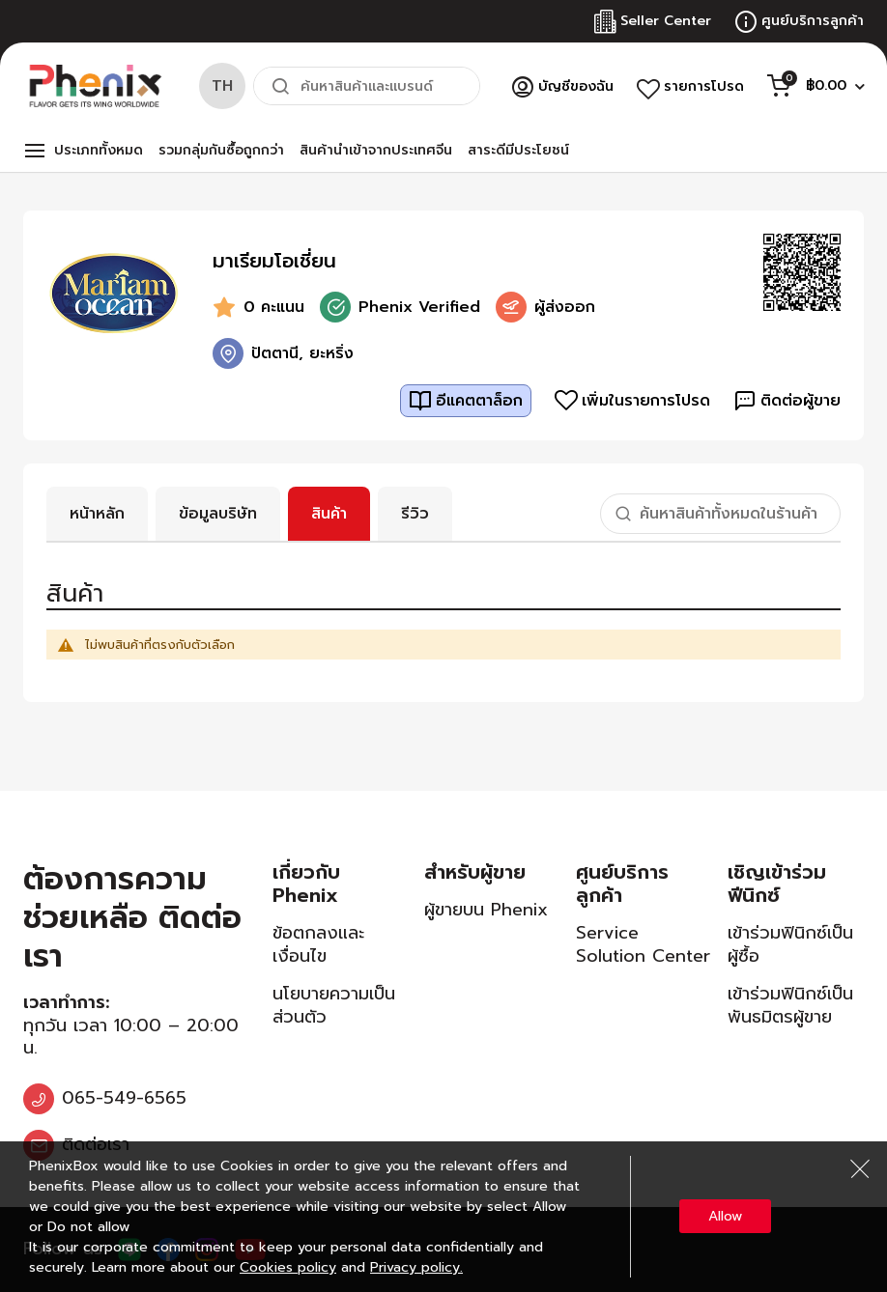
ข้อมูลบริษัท (218, 513)
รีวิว (415, 513)
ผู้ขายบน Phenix (486, 909)
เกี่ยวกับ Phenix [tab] (306, 883)
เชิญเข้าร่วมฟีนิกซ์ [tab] (777, 883)
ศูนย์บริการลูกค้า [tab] (622, 883)
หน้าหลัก (97, 513)
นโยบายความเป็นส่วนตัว (333, 1004)
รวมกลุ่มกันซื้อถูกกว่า (221, 150)
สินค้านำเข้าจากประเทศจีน (376, 150)
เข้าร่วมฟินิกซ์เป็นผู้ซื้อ (790, 944)
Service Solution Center (643, 944)
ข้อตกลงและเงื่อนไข (318, 944)
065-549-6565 (124, 1097)
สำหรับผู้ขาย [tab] (475, 872)
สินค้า (329, 513)
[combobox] (366, 86)
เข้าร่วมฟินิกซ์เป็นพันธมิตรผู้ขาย (790, 1004)
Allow (725, 1216)
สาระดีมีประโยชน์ (518, 150)
